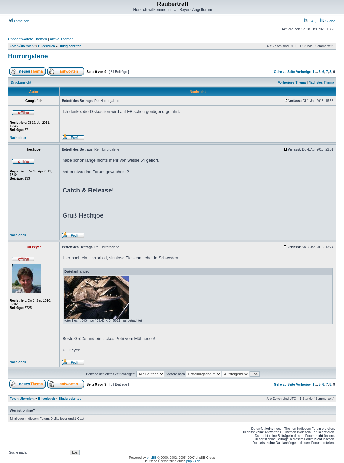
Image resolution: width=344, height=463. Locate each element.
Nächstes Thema (321, 82)
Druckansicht (21, 82)
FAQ (310, 21)
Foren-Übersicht (22, 46)
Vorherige (303, 72)
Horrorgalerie (28, 56)
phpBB (151, 457)
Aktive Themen (61, 39)
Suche (327, 21)
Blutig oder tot (70, 46)
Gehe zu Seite (284, 72)
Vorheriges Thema (292, 82)
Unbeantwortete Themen (27, 39)
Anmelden (19, 21)
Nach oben (18, 138)
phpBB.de (193, 461)
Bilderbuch (46, 46)
